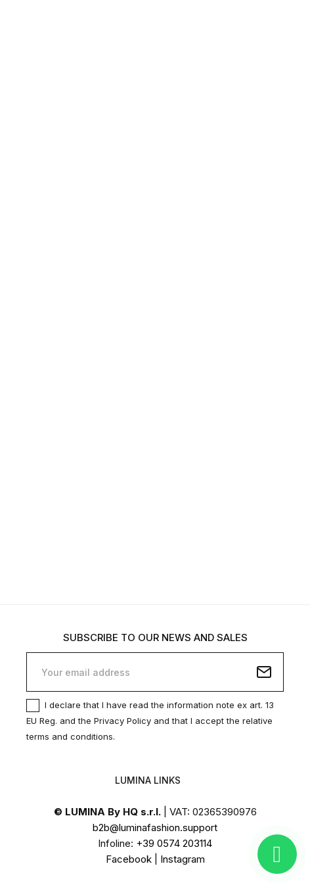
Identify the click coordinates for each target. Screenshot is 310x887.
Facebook (129, 859)
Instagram (182, 859)
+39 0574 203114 (174, 843)
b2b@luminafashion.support (155, 827)
